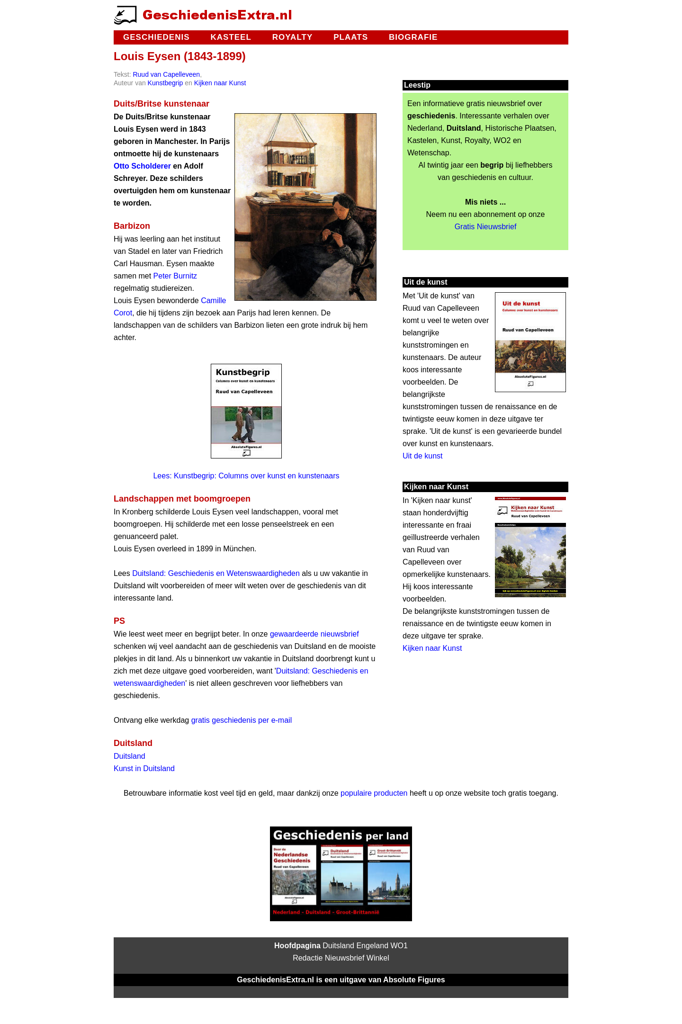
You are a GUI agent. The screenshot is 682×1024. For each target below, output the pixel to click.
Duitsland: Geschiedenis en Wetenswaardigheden (216, 573)
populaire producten (374, 793)
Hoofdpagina (297, 946)
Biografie (413, 37)
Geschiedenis (156, 37)
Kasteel (230, 37)
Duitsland (129, 756)
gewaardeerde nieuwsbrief (314, 634)
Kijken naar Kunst (220, 83)
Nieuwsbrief (345, 958)
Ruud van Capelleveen (166, 74)
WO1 (399, 946)
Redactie (308, 958)
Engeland (372, 946)
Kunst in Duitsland (144, 768)
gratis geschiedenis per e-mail (241, 720)
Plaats (350, 37)
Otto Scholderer (142, 166)
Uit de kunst (422, 456)
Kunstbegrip (165, 83)
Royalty (292, 37)
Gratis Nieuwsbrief (486, 227)
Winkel (378, 958)
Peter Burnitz (175, 276)
